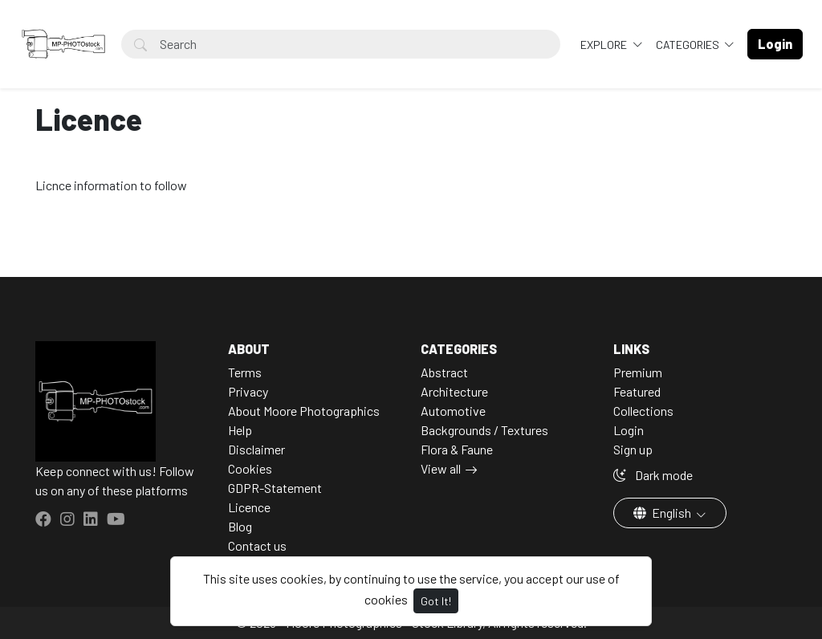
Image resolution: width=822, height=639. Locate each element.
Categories (689, 44)
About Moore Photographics (304, 410)
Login (628, 430)
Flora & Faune (457, 449)
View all (441, 468)
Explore (604, 44)
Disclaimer (256, 449)
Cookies (250, 468)
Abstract (444, 372)
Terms (245, 372)
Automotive (453, 410)
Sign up (633, 449)
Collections (643, 410)
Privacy (248, 391)
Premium (637, 372)
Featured (637, 391)
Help (240, 430)
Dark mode (653, 474)
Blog (240, 526)
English (663, 512)
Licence (249, 507)
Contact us (257, 545)
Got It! (436, 601)
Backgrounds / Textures (484, 430)
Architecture (454, 391)
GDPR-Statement (275, 487)
